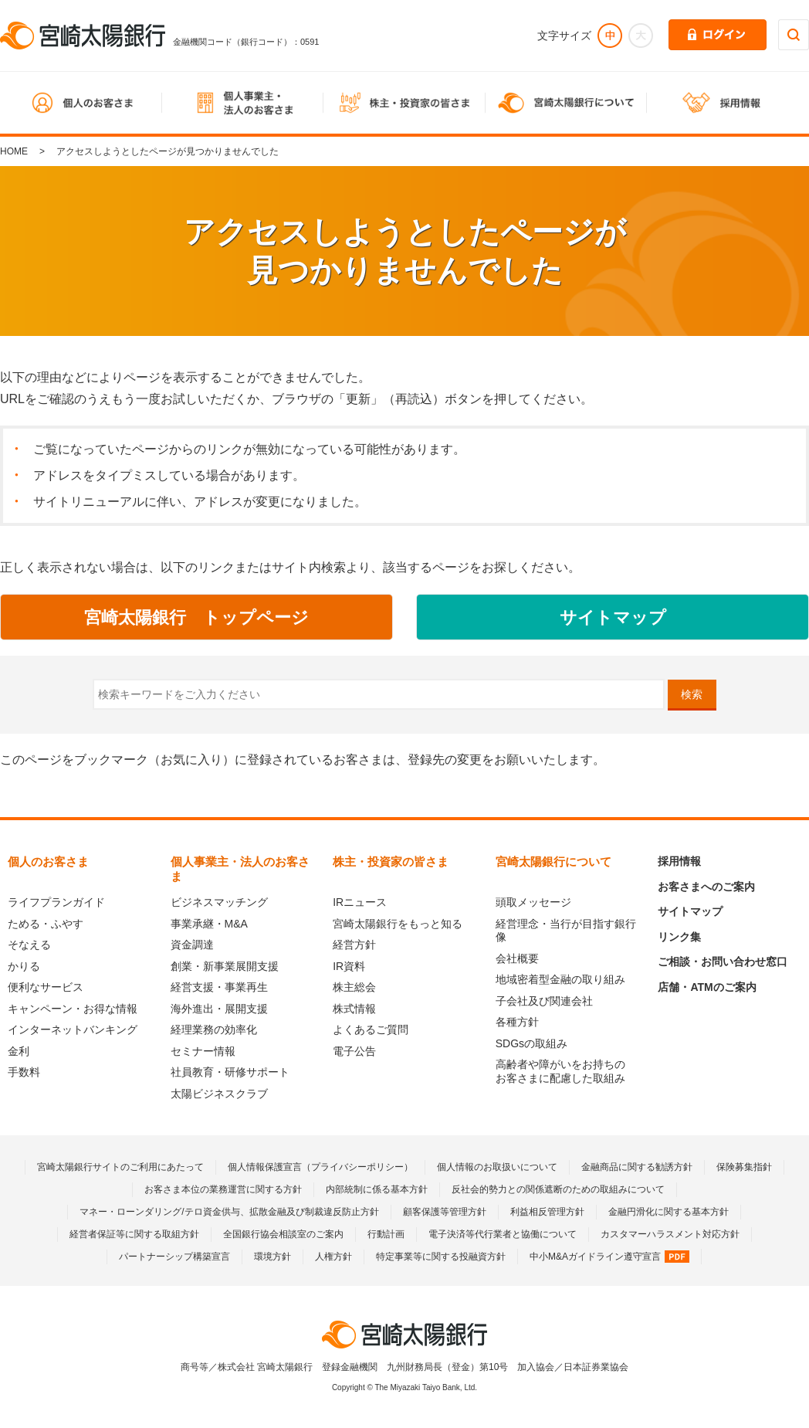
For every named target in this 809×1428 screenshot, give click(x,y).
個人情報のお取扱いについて (497, 1167)
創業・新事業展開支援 (225, 966)
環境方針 (272, 1256)
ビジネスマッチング (219, 902)
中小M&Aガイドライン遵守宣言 (609, 1256)
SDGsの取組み (531, 1043)
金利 (18, 1051)
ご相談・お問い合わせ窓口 (722, 961)
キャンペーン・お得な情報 (72, 1008)
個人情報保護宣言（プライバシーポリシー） (320, 1167)
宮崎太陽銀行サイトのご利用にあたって (120, 1167)
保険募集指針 (744, 1167)
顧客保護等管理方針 (444, 1211)
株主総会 (354, 987)
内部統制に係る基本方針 (377, 1189)
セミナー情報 (203, 1051)
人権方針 (333, 1256)
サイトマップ (690, 911)
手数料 (24, 1072)
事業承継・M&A (209, 924)
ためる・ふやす (45, 924)
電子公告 (354, 1051)
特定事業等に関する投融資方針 (441, 1256)
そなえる (29, 944)
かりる (24, 966)
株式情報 (354, 1008)
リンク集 (679, 937)
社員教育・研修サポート (230, 1072)
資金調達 (192, 944)
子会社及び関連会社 (544, 1001)
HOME (14, 151)
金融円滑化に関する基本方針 (668, 1211)
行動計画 (385, 1234)
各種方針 (517, 1022)
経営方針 (354, 944)
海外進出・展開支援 (219, 1008)
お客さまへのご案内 (706, 886)
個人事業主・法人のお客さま (240, 869)
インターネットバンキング (72, 1029)
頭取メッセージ (533, 902)
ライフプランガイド (56, 902)
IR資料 (349, 966)
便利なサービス (45, 987)
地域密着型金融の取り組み (560, 979)
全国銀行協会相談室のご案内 (283, 1234)
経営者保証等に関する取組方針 (134, 1234)
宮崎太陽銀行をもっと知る (397, 924)
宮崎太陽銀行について (553, 861)
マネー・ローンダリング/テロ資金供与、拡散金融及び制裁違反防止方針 (229, 1211)
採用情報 (679, 861)
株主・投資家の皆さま (391, 861)
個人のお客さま (48, 861)
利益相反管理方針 (547, 1211)
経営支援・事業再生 (219, 987)
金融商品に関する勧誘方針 (636, 1167)
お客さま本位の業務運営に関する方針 (223, 1189)
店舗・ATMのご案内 (707, 987)
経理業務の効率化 (214, 1029)
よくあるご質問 (370, 1029)
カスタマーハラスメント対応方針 (670, 1234)
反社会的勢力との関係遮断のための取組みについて (558, 1189)
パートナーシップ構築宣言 (174, 1256)
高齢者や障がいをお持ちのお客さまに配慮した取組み (560, 1071)
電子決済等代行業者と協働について (502, 1234)
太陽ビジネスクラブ (219, 1093)
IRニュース (360, 902)
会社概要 (517, 958)
